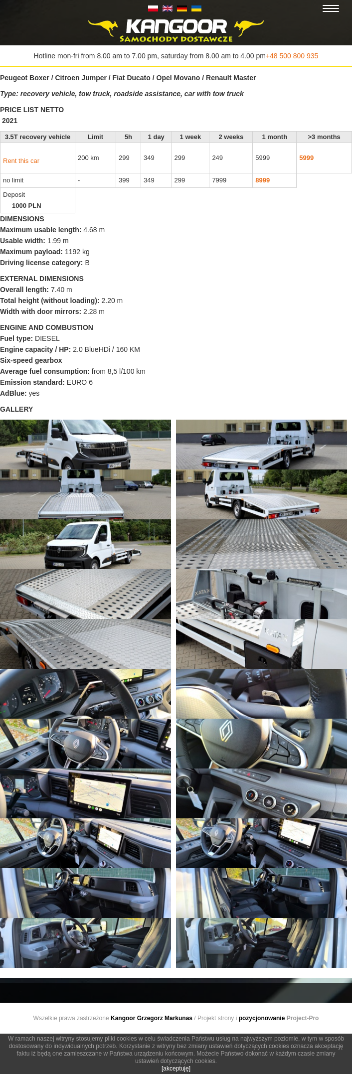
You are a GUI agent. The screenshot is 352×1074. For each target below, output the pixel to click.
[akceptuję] (176, 1068)
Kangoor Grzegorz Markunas (151, 1018)
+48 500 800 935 (292, 56)
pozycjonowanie (262, 1018)
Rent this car (21, 160)
